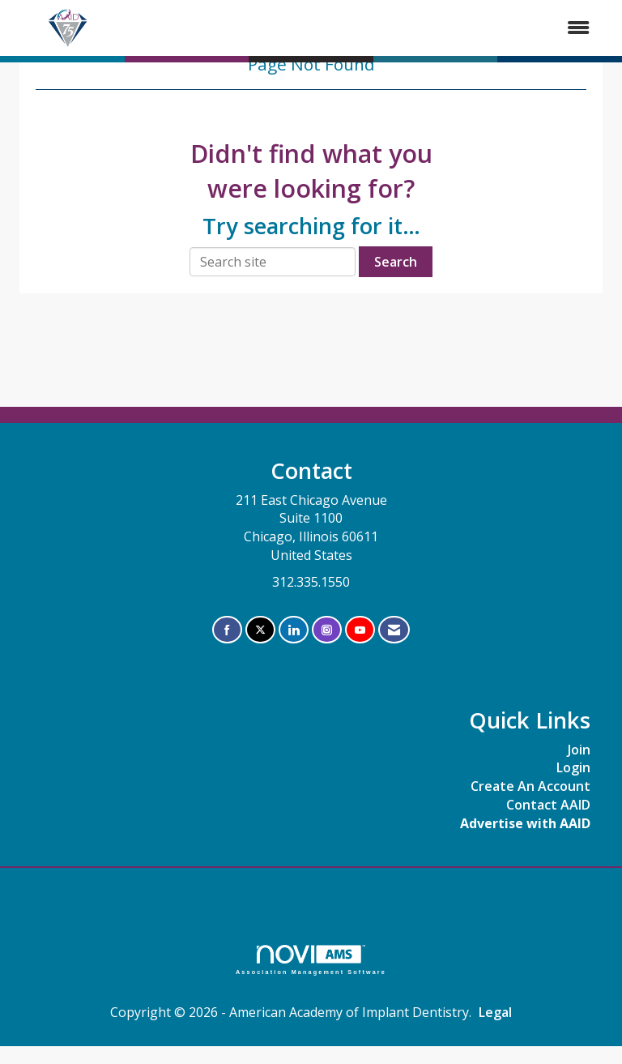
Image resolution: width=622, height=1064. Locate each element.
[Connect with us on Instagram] (327, 630)
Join (579, 749)
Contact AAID (548, 805)
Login (573, 767)
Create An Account (530, 786)
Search (395, 262)
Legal (495, 1012)
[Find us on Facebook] (227, 630)
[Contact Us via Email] (394, 630)
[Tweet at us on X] (260, 630)
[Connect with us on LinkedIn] (294, 630)
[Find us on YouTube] (360, 630)
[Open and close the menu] (365, 28)
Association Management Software (311, 960)
